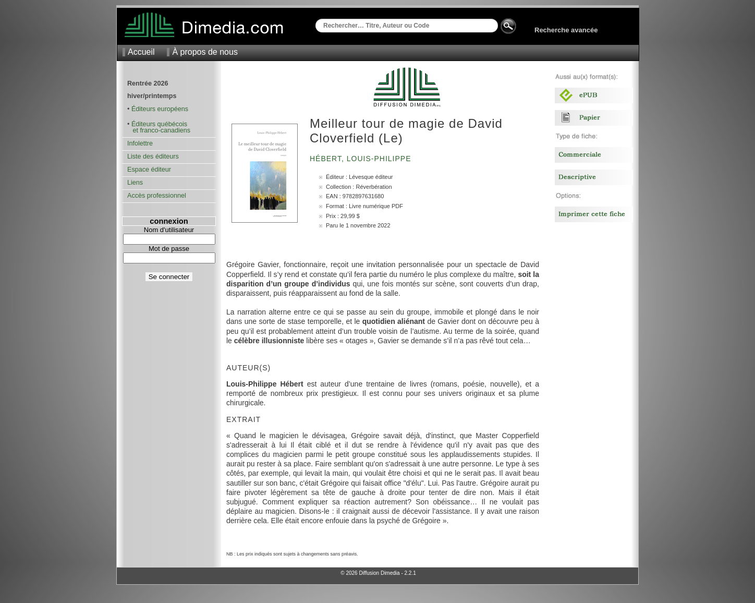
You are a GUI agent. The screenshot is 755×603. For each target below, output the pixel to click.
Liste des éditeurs (153, 156)
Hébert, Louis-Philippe (361, 158)
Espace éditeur (149, 169)
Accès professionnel (156, 195)
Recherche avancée (566, 30)
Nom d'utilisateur (169, 230)
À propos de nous (204, 51)
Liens (135, 182)
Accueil (141, 51)
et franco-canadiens (158, 130)
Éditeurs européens (159, 109)
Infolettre (140, 143)
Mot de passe (169, 248)
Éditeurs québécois (159, 124)
